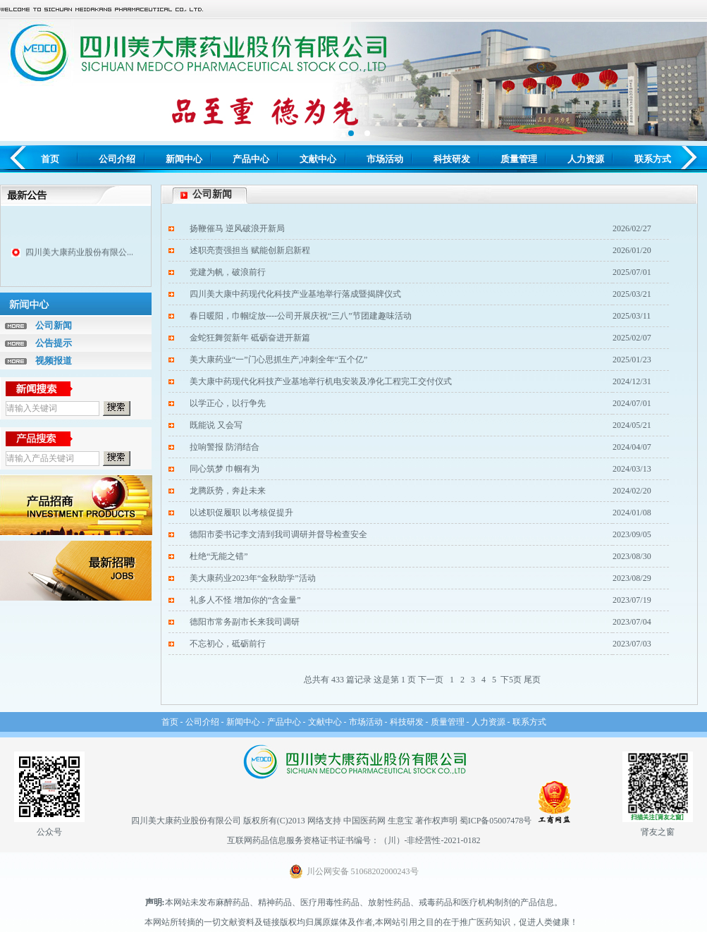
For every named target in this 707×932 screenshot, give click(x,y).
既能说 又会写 (216, 425)
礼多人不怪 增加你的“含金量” (245, 600)
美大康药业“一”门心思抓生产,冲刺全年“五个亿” (278, 359)
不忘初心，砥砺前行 (228, 644)
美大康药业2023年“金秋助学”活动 (253, 578)
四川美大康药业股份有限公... (79, 255)
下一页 (430, 680)
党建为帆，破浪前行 (228, 272)
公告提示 (53, 343)
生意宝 (400, 821)
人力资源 (585, 159)
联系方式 (652, 159)
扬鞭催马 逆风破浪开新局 (237, 228)
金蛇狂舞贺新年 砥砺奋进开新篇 (250, 338)
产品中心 (251, 159)
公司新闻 (53, 325)
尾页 (532, 680)
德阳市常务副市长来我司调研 (245, 622)
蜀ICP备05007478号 (496, 821)
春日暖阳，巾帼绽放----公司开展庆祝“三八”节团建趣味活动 (301, 316)
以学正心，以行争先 (228, 403)
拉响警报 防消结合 (224, 447)
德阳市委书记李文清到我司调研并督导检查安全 (278, 534)
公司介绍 (117, 159)
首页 (50, 159)
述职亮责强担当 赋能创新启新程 (250, 250)
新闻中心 (184, 159)
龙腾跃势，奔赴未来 (228, 491)
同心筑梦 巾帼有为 (224, 469)
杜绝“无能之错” (219, 556)
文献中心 (318, 159)
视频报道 (53, 360)
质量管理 (518, 159)
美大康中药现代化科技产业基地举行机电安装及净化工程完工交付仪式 (321, 381)
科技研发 (452, 159)
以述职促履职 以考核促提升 (241, 512)
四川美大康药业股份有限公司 (186, 821)
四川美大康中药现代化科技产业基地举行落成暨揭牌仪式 (295, 294)
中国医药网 (364, 821)
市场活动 (385, 159)
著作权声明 (436, 821)
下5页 (511, 680)
